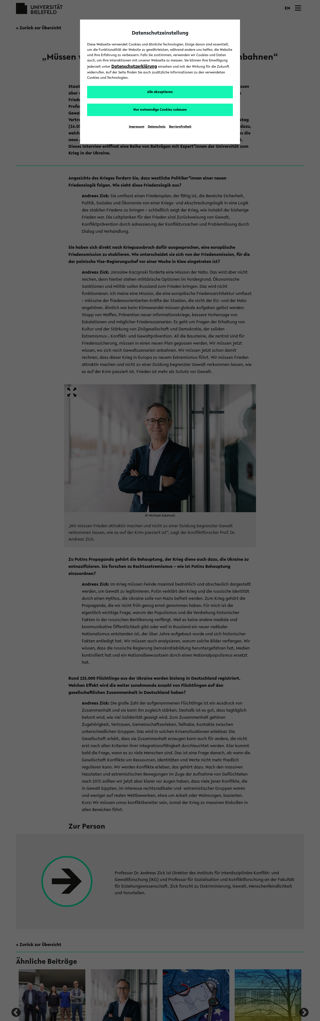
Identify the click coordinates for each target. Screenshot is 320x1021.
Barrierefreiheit (180, 126)
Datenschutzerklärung (134, 66)
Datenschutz (157, 126)
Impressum (136, 126)
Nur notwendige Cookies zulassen (160, 110)
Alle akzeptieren (160, 92)
